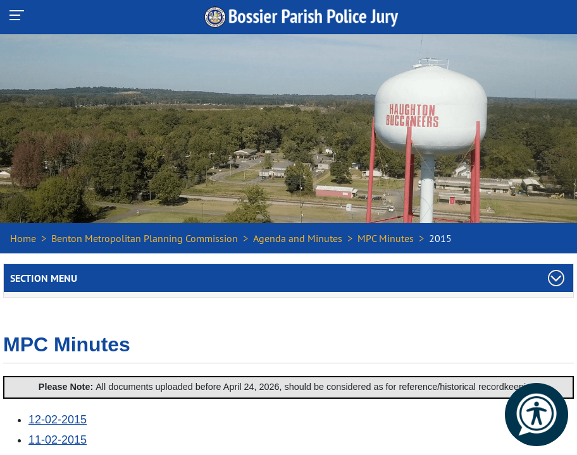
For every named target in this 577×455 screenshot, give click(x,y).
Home (23, 238)
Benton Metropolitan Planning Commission (144, 238)
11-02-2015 (57, 440)
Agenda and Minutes (297, 238)
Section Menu (43, 278)
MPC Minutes (385, 238)
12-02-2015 (57, 419)
